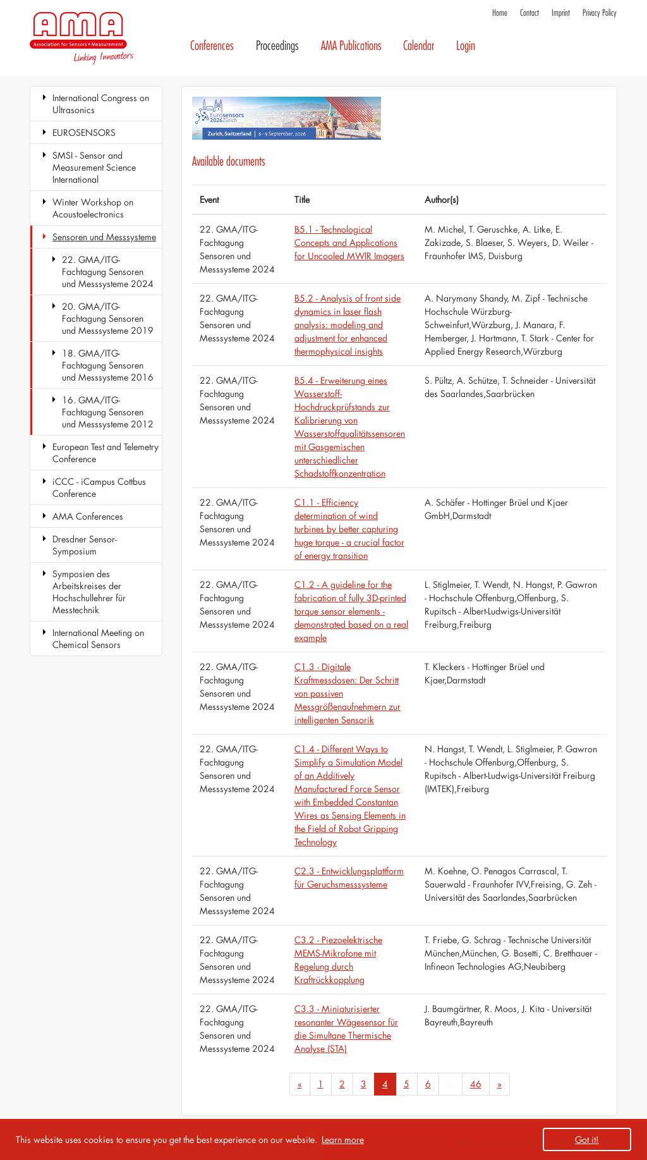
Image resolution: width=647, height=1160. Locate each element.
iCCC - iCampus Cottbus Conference (99, 487)
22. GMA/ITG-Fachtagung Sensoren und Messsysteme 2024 (108, 271)
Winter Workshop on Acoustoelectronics (92, 208)
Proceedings (277, 46)
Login (465, 46)
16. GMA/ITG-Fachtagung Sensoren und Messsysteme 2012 (108, 412)
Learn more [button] (343, 1139)
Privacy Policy (600, 13)
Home (499, 13)
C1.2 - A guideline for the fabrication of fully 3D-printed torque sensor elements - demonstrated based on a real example (351, 611)
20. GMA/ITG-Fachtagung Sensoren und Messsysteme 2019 (108, 318)
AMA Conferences (87, 516)
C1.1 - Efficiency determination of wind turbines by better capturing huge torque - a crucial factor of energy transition (349, 528)
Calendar (418, 46)
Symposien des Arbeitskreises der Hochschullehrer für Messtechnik (89, 592)
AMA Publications (351, 46)
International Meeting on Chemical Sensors (98, 638)
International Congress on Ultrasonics (100, 104)
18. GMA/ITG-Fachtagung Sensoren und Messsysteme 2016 (108, 365)
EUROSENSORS (84, 132)
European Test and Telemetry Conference (105, 453)
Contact (529, 13)
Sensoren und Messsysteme (104, 237)
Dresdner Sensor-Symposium (84, 545)
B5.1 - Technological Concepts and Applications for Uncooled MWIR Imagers (349, 242)
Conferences (212, 46)
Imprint (561, 13)
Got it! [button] (587, 1139)
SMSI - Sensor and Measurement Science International (94, 167)
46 (475, 1084)
